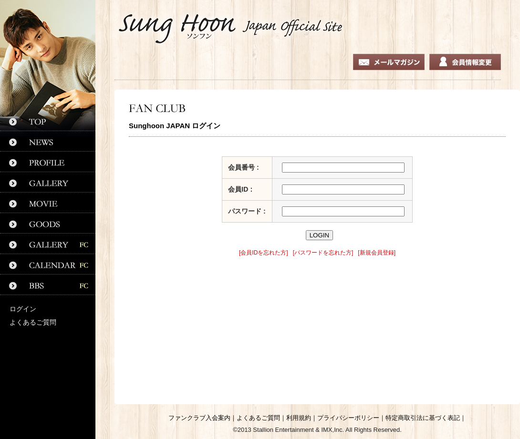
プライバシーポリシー (348, 417)
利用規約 (298, 417)
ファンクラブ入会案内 (199, 417)
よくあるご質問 (33, 322)
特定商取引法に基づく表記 (422, 417)
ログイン (23, 309)
